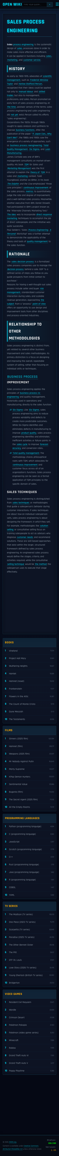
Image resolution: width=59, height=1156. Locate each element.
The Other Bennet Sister (29, 945)
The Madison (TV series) (29, 914)
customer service (31, 59)
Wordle (29, 1010)
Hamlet (29, 673)
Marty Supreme (29, 769)
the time (11, 106)
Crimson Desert (29, 1017)
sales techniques (21, 502)
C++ (29, 857)
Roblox (29, 1048)
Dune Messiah (29, 712)
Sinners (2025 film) (29, 739)
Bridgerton (29, 983)
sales (19, 48)
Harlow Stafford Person (30, 83)
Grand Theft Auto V (29, 1063)
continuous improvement (36, 187)
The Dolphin (13, 183)
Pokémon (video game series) (29, 1033)
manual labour (26, 91)
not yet (14, 114)
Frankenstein (29, 689)
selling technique (15, 564)
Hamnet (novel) (29, 681)
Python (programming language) (29, 826)
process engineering (23, 44)
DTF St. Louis (29, 960)
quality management (37, 241)
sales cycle (22, 444)
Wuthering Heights (29, 666)
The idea (11, 214)
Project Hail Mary (29, 658)
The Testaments (29, 719)
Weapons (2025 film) (29, 754)
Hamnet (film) (29, 746)
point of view (39, 303)
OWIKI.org (12, 1142)
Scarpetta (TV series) (29, 930)
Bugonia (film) (29, 792)
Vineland (29, 651)
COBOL (29, 887)
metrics (29, 191)
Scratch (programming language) (29, 849)
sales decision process (22, 261)
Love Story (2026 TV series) (29, 968)
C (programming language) (29, 834)
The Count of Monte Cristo (29, 704)
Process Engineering (38, 229)
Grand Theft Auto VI (29, 1055)
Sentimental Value (29, 784)
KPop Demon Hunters (29, 777)
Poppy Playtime (29, 1071)
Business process (22, 376)
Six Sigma (34, 149)
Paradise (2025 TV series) (29, 937)
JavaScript (29, 842)
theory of (35, 172)
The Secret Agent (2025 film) (29, 799)
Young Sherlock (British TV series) (29, 975)
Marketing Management (19, 168)
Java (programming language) (29, 872)
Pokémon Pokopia (29, 1025)
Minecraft (29, 1040)
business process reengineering (26, 145)
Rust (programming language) (29, 865)
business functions (25, 130)
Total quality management (26, 453)
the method (41, 564)
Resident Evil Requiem (29, 1002)
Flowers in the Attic (29, 696)
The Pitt (29, 952)
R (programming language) (29, 880)
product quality (28, 432)
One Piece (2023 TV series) (29, 922)
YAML (29, 895)
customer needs (25, 537)
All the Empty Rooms (29, 807)
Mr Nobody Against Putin (29, 761)
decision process (15, 269)
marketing (12, 59)
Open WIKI (12, 4)
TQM (26, 164)
